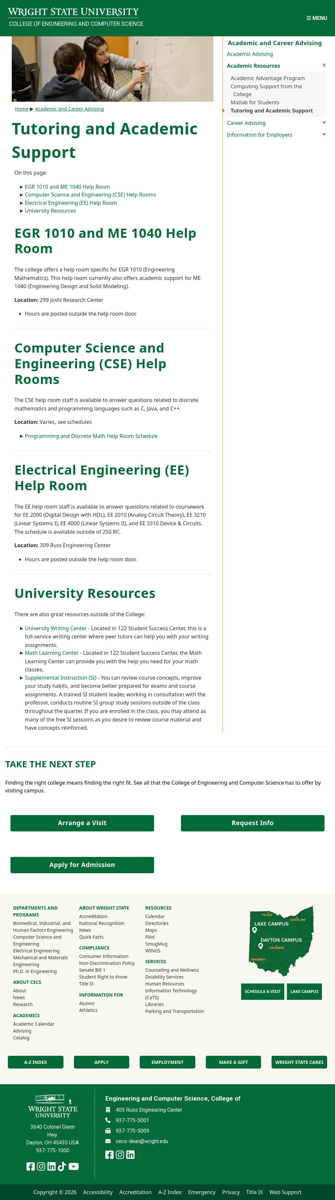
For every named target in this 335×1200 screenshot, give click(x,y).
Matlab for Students (255, 102)
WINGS (152, 951)
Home (22, 109)
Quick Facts (91, 937)
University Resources (50, 210)
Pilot (150, 937)
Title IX (86, 984)
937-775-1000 (52, 1150)
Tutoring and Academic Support (272, 110)
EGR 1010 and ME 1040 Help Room (67, 186)
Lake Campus (304, 991)
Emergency (202, 1192)
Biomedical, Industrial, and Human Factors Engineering (43, 926)
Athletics (97, 1010)
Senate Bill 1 (92, 970)
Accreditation (93, 916)
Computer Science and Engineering (37, 940)
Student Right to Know (103, 977)
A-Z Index (170, 1192)
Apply (102, 1062)
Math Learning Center (52, 652)
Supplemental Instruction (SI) (61, 677)
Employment (167, 1062)
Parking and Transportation (174, 1011)
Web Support (286, 1192)
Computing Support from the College (266, 90)
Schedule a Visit (262, 991)
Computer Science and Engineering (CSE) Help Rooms (90, 194)
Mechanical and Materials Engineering (40, 960)
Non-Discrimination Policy (107, 963)
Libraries (154, 1004)
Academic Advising (250, 54)
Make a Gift (233, 1062)
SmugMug (165, 943)
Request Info (252, 822)
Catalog (21, 1038)
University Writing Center (56, 628)
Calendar (155, 916)
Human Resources (165, 984)
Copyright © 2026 (55, 1192)
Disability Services (164, 977)
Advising (22, 1031)
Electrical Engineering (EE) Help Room (71, 202)
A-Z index (35, 1062)
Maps (151, 930)
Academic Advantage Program (268, 78)
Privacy (230, 1192)
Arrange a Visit (82, 822)
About (19, 990)
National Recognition (101, 923)
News (19, 997)
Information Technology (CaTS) (171, 993)
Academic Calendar (33, 1024)
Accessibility (98, 1192)
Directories (156, 923)
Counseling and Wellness (172, 970)
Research (23, 1004)
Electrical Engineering (36, 951)
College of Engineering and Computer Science (74, 24)
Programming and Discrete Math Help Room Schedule (91, 436)
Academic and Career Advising (69, 109)
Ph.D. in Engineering (35, 971)
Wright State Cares (299, 1062)
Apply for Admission (82, 864)
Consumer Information (104, 956)
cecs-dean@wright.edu (142, 1141)
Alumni (95, 1003)
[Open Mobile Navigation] (316, 18)
